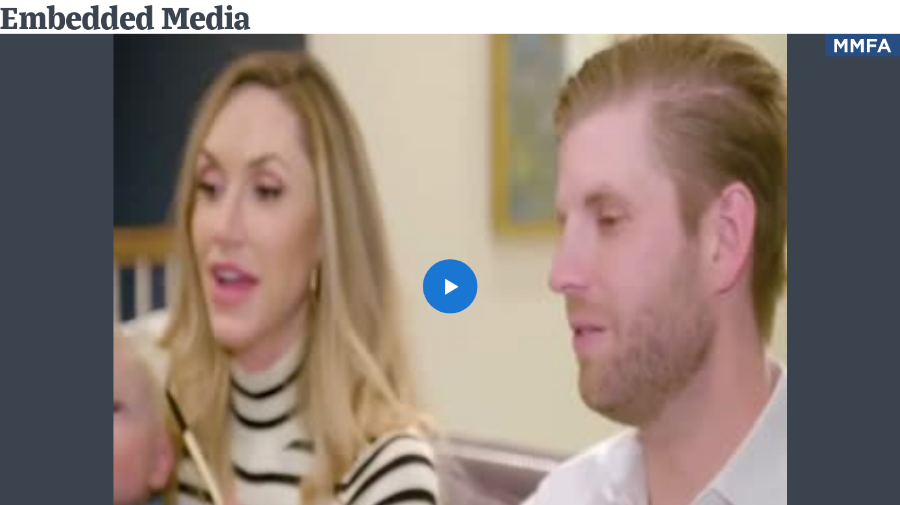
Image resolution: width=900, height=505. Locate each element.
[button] (449, 286)
